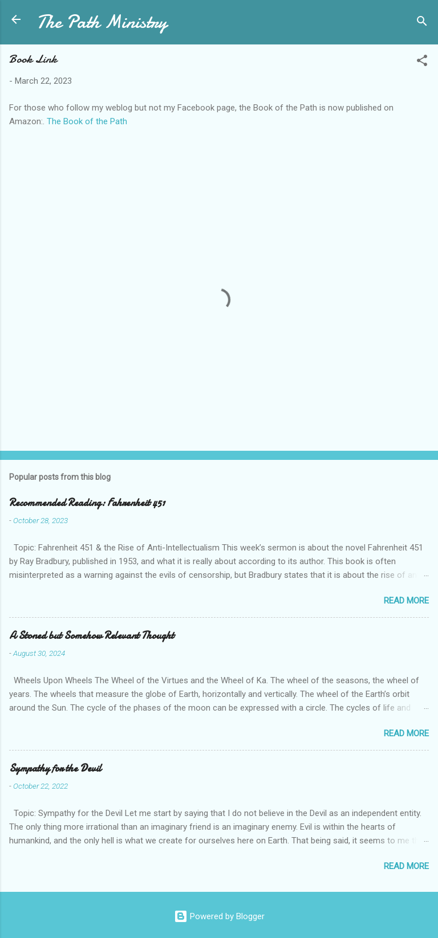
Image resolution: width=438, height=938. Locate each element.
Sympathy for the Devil (55, 768)
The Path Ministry (101, 22)
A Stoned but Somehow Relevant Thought (91, 636)
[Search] (422, 23)
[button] (422, 62)
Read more (406, 601)
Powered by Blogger (219, 916)
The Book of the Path (87, 121)
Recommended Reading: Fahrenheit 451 (87, 503)
